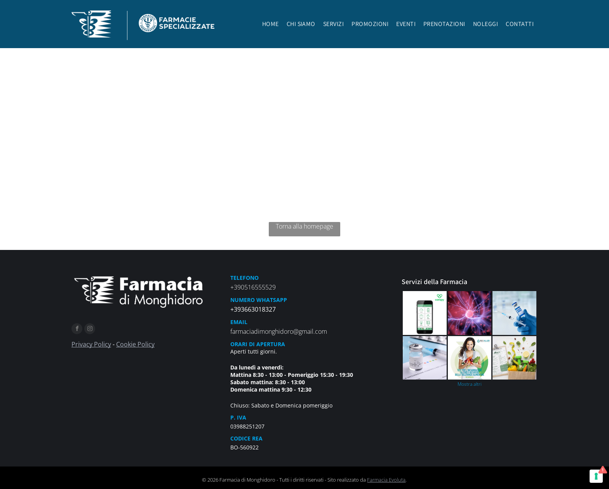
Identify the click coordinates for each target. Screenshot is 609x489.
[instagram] (89, 329)
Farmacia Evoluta (386, 479)
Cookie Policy (135, 344)
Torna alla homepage (304, 226)
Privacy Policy (91, 344)
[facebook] (76, 329)
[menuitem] (270, 26)
